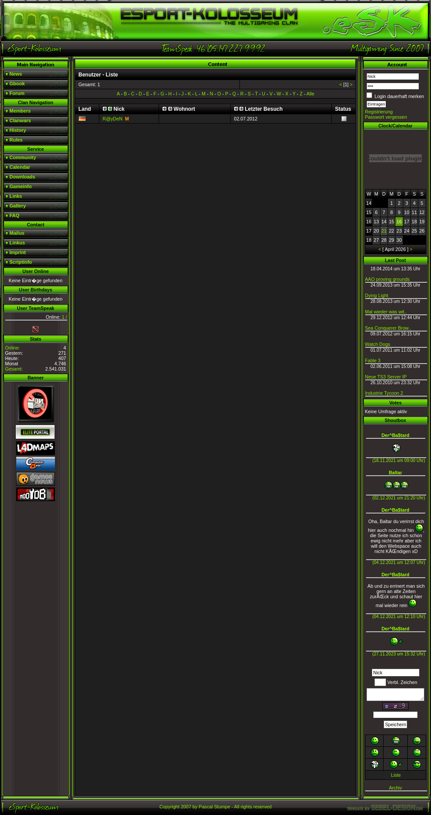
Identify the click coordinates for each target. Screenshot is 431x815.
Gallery (18, 205)
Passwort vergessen (386, 117)
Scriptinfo (21, 262)
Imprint (18, 252)
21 (384, 230)
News (16, 73)
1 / (64, 317)
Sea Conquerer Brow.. (388, 328)
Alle (311, 93)
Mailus (17, 233)
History (18, 130)
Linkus (17, 242)
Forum (17, 93)
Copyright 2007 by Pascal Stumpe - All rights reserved (215, 806)
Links (16, 196)
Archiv (395, 787)
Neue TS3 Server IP (386, 376)
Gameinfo (21, 186)
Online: (12, 347)
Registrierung (379, 111)
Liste (396, 775)
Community (23, 157)
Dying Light (376, 295)
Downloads (23, 176)
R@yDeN (113, 118)
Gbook (17, 83)
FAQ (15, 215)
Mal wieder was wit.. (386, 311)
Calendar (20, 167)
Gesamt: (14, 368)
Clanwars (20, 120)
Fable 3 (373, 360)
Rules (16, 139)
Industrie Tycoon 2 (384, 393)
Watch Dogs (378, 344)
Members (20, 110)
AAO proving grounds (387, 279)
